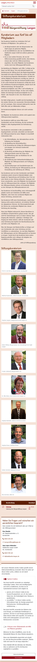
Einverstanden (18, 657)
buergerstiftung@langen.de (12, 542)
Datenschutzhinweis (18, 654)
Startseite (6, 11)
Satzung (8, 507)
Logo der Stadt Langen (9, 3)
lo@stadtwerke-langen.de (11, 556)
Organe (13, 11)
